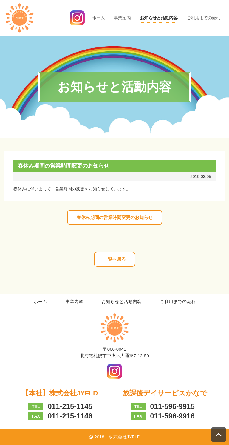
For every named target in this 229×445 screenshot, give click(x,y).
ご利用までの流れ (203, 17)
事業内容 (74, 301)
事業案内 (122, 17)
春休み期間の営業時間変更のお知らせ (115, 217)
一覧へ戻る (114, 259)
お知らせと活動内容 (158, 17)
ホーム (98, 17)
